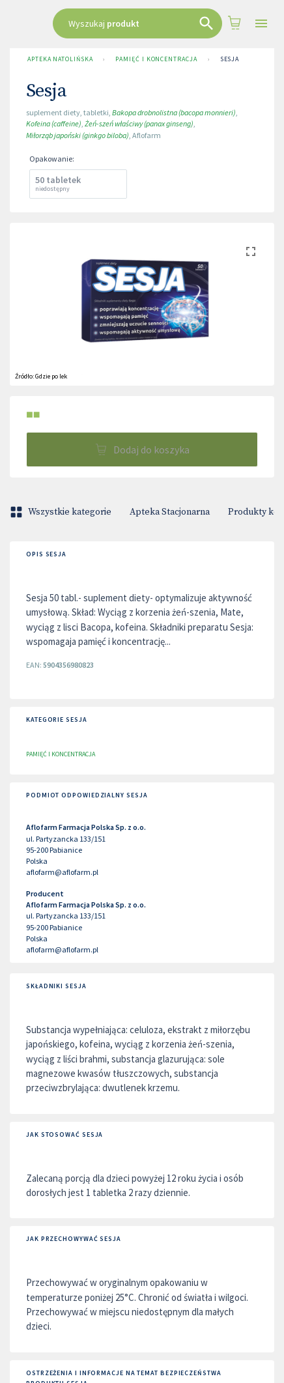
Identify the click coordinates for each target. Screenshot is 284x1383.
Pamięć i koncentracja (156, 59)
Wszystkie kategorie (62, 512)
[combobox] (138, 23)
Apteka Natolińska (60, 59)
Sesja (230, 59)
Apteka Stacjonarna (170, 512)
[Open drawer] (261, 23)
